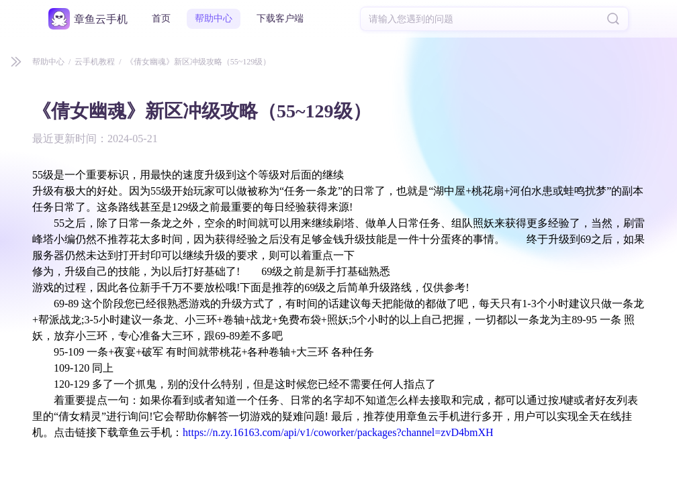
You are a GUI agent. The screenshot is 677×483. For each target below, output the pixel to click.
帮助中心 (213, 18)
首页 (161, 18)
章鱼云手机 (101, 19)
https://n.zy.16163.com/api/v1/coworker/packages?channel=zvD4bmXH (338, 432)
